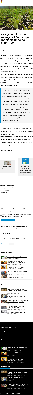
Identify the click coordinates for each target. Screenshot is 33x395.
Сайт (24, 208)
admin (8, 233)
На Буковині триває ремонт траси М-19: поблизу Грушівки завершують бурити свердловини (17, 290)
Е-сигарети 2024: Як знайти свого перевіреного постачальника (16, 276)
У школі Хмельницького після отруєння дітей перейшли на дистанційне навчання (17, 302)
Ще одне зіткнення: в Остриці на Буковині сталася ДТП (16, 307)
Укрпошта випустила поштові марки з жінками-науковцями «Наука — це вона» (17, 296)
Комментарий (4, 192)
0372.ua (9, 150)
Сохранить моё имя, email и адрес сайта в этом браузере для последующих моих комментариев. (16, 215)
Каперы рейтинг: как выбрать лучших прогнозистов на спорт (17, 257)
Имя (1, 208)
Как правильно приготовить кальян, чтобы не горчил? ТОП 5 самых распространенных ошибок (16, 267)
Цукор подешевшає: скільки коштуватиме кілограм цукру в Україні (17, 311)
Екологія (11, 244)
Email (13, 208)
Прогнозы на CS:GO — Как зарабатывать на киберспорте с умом (17, 262)
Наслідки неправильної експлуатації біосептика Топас (17, 272)
